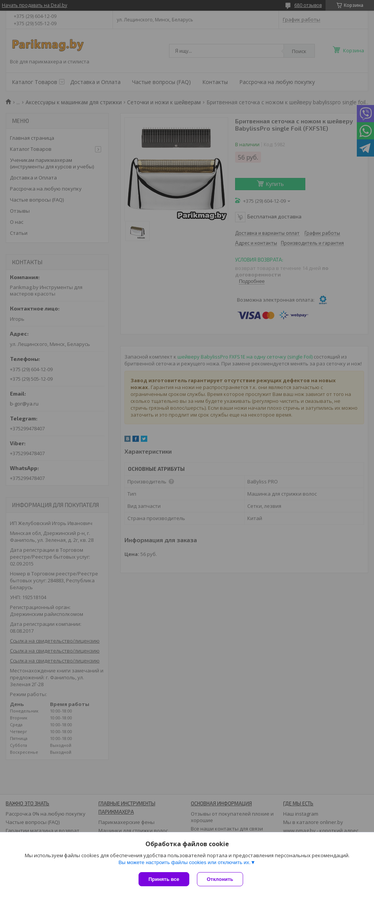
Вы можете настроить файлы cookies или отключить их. (184, 862)
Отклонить (220, 879)
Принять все (163, 879)
